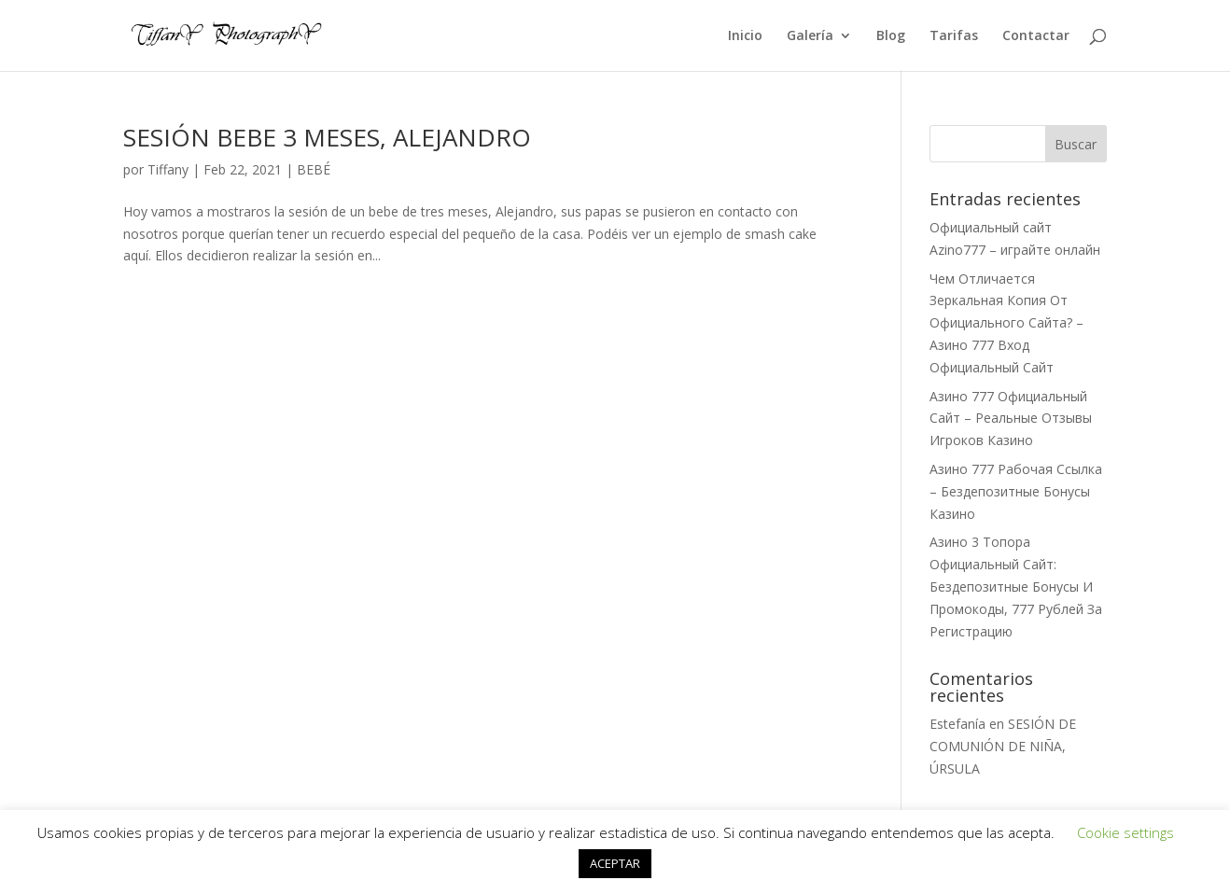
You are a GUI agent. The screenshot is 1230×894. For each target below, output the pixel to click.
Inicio (745, 36)
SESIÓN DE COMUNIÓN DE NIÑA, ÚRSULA (1002, 746)
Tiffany (168, 169)
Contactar (1035, 36)
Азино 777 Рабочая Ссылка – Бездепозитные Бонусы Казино (1015, 491)
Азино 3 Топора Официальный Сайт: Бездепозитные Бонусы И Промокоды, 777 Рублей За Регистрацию (1015, 586)
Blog (890, 36)
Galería (810, 36)
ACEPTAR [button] (615, 863)
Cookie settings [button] (1125, 832)
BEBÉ (313, 169)
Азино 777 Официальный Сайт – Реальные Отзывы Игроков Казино (1010, 418)
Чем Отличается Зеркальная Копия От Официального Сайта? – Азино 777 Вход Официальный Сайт (1006, 323)
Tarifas (953, 36)
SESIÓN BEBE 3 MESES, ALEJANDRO (327, 137)
